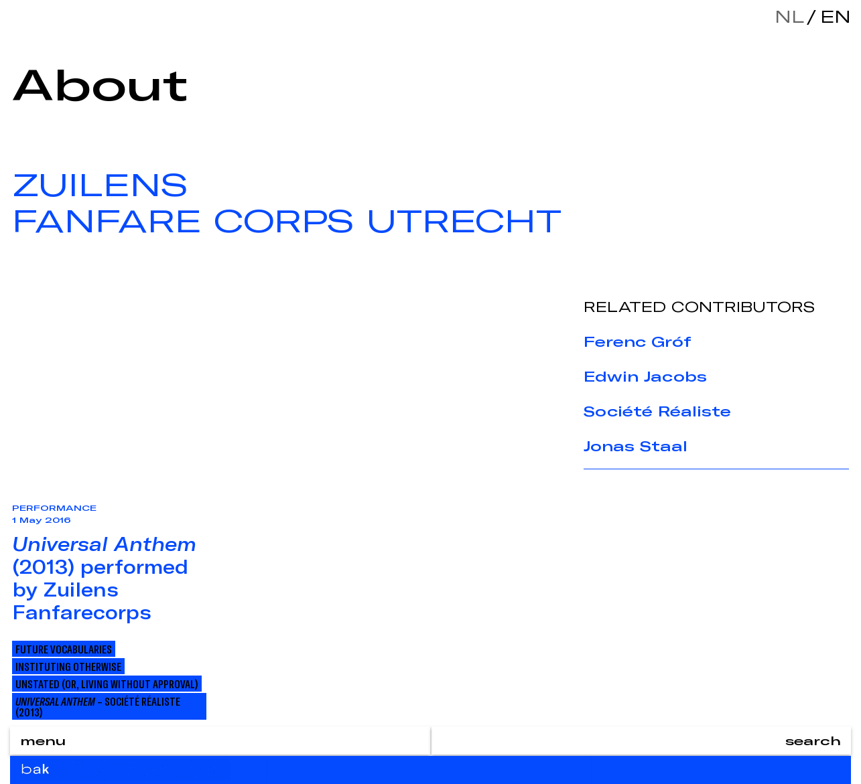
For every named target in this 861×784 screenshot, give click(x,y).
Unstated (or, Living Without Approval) (106, 683)
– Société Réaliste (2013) (97, 706)
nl (789, 16)
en (832, 16)
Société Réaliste (657, 411)
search (813, 740)
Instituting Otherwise (68, 666)
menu (43, 740)
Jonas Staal (635, 446)
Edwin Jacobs (645, 376)
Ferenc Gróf (637, 341)
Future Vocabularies (63, 648)
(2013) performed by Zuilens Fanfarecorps (104, 577)
